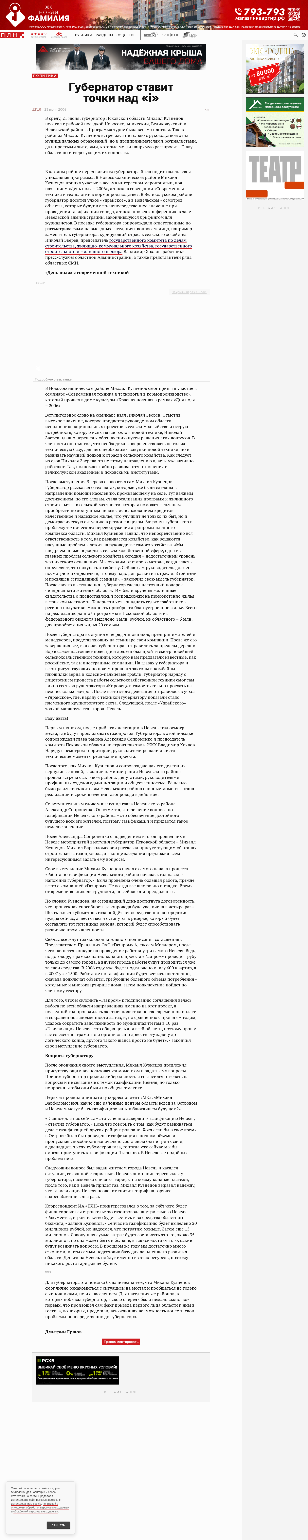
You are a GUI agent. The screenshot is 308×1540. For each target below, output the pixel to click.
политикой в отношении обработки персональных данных (40, 1505)
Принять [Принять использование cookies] (57, 1525)
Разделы (104, 35)
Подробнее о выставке (53, 379)
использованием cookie (26, 1503)
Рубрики (84, 35)
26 (207, 109)
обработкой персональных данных (35, 1510)
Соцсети (125, 35)
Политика (45, 76)
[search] (296, 35)
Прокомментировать (121, 1342)
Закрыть (189, 292)
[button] (303, 35)
